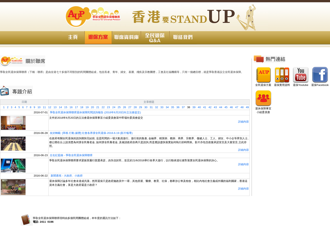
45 (225, 107)
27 (128, 107)
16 (70, 107)
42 (209, 107)
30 (144, 107)
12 (48, 107)
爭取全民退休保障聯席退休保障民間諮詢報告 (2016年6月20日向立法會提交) (95, 112)
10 (38, 107)
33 (160, 107)
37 (182, 107)
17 (75, 107)
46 (230, 107)
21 (96, 107)
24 (112, 107)
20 (91, 107)
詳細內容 (243, 121)
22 (102, 107)
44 (219, 107)
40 (198, 107)
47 (235, 107)
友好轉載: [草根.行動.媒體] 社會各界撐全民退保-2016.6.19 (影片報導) (91, 133)
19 (86, 107)
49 (246, 107)
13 (54, 107)
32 (155, 107)
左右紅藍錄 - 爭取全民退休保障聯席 (71, 155)
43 (214, 107)
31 (150, 107)
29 (139, 107)
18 (80, 107)
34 (166, 107)
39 (192, 107)
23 (107, 107)
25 (118, 107)
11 (43, 107)
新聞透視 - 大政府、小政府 (66, 175)
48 (240, 107)
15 (64, 107)
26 (123, 107)
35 (171, 107)
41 (203, 107)
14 (59, 107)
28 (134, 107)
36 (176, 107)
